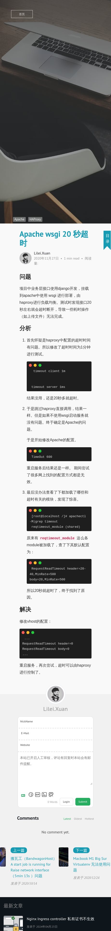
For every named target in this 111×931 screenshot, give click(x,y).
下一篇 (81, 850)
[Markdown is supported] (24, 794)
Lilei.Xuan (55, 709)
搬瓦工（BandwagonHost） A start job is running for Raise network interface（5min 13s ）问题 (34, 867)
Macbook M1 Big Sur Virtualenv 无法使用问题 (91, 864)
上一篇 (19, 850)
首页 (22, 14)
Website (25, 745)
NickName (26, 721)
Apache (19, 219)
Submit (82, 801)
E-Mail (25, 733)
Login (66, 801)
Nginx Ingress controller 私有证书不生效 (60, 918)
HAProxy (35, 219)
